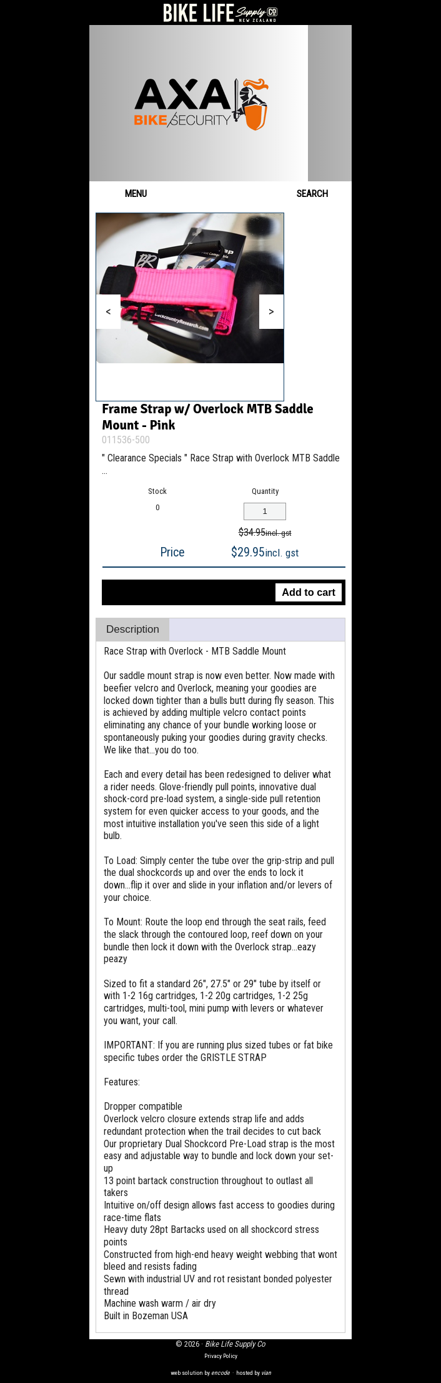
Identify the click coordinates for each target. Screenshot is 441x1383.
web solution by (200, 1372)
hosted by (253, 1372)
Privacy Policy (220, 1355)
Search (321, 194)
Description (132, 629)
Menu (124, 194)
